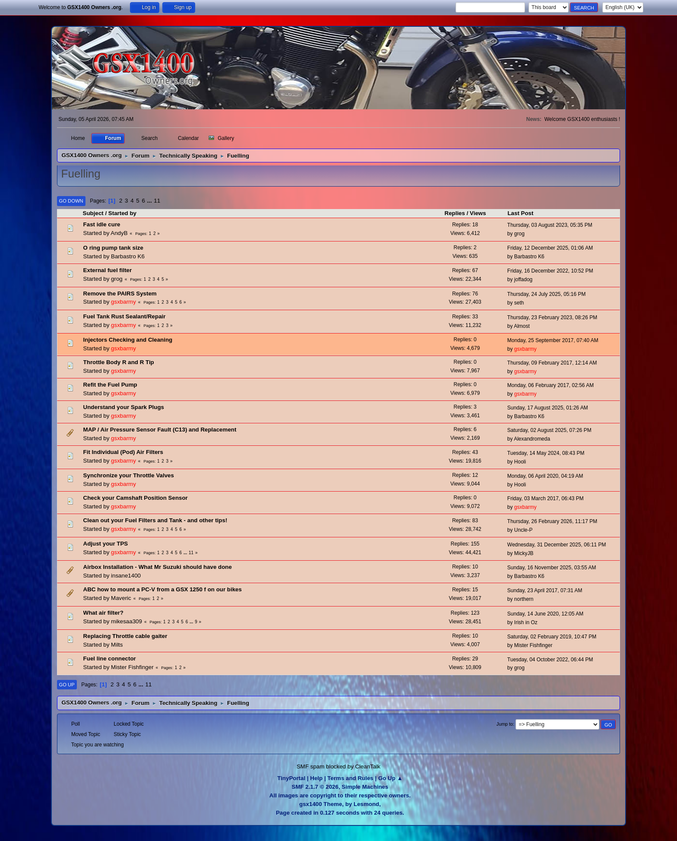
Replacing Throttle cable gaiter (125, 636)
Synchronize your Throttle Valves (128, 475)
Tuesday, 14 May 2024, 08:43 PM (546, 453)
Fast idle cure (101, 224)
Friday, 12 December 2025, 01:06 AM (550, 248)
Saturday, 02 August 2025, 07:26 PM (549, 430)
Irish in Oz (526, 622)
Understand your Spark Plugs (123, 407)
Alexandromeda (532, 439)
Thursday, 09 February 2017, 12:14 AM (552, 363)
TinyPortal (291, 778)
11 (157, 200)
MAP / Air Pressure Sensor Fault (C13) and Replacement (160, 429)
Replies (455, 213)
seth (519, 303)
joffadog (523, 279)
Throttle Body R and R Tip (118, 362)
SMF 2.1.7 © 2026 (315, 787)
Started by (126, 213)
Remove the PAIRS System (120, 293)
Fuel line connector (109, 658)
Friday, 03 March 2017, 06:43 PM (545, 498)
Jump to (505, 724)
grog (519, 234)
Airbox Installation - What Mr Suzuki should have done (157, 567)
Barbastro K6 (128, 256)
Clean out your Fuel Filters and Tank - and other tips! (155, 520)
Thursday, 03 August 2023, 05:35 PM (549, 225)
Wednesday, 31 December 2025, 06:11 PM (556, 545)
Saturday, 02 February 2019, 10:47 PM (551, 637)
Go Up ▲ (390, 778)
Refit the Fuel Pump (110, 384)
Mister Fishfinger (533, 645)
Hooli (520, 462)
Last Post (520, 213)
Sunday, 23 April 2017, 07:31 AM (544, 590)
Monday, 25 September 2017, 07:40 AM (552, 340)
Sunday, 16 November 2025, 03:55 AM (551, 568)
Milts (117, 644)
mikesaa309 (126, 621)
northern (524, 599)
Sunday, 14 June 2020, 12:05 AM (545, 614)
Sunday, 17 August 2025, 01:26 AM (547, 408)
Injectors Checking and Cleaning (128, 339)
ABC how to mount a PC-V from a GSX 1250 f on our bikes (162, 589)
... (150, 200)
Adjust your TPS (105, 543)
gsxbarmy (123, 301)
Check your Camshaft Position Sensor (135, 498)
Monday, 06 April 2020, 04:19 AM (545, 476)
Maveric (121, 598)
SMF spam (310, 766)
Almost (522, 326)
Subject (93, 213)
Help (316, 778)
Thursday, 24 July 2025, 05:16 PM (546, 294)
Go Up (67, 684)
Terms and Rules (350, 778)
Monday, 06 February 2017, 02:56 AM (550, 385)
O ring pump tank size (113, 247)
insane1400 (126, 575)
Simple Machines (365, 787)
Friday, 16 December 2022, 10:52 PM (550, 271)
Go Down (71, 200)
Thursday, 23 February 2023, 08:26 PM (552, 317)
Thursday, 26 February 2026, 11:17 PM (552, 521)
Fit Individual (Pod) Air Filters (123, 452)
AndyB (119, 233)
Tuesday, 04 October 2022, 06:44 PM (550, 660)
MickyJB (524, 553)
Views (478, 213)
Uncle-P (523, 530)
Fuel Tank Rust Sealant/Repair (124, 316)
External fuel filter (107, 270)
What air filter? (103, 612)
